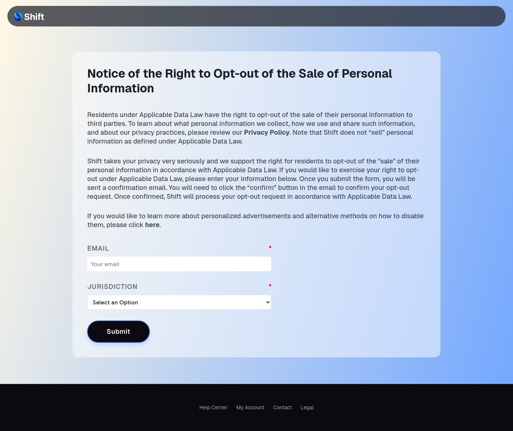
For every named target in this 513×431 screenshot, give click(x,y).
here (152, 224)
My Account (250, 407)
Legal (307, 407)
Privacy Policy (267, 132)
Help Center (213, 407)
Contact (282, 407)
